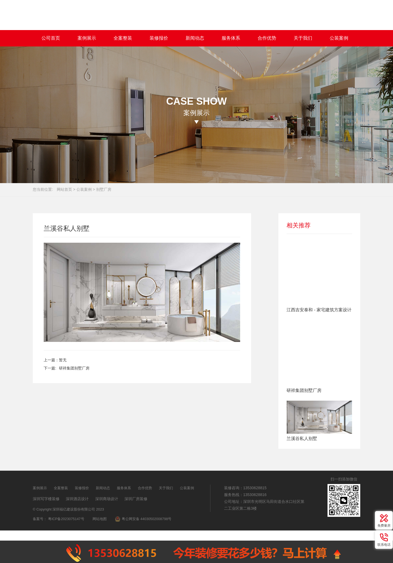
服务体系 (231, 38)
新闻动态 (195, 38)
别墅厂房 (103, 189)
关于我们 (303, 38)
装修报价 (159, 38)
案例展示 (87, 38)
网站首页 (64, 189)
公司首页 (50, 38)
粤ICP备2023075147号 (66, 519)
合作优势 (267, 38)
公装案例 (339, 38)
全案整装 (123, 38)
